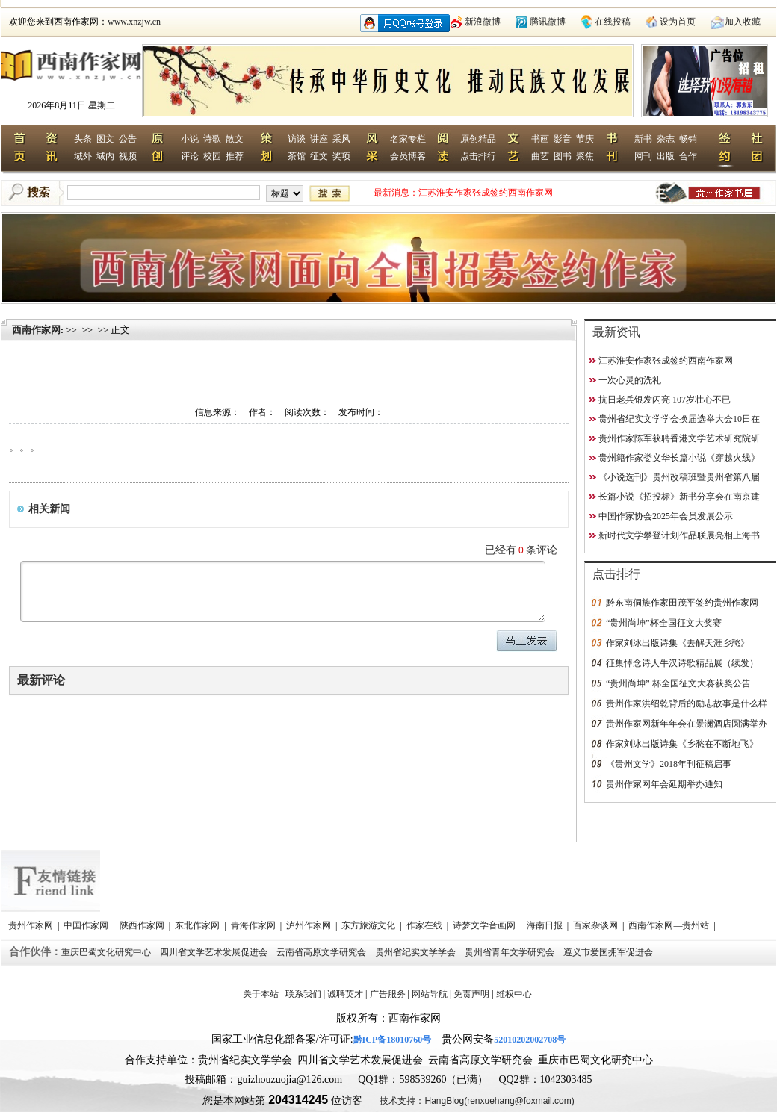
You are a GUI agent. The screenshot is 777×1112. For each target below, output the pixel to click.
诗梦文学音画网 (485, 925)
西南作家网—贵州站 (669, 925)
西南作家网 (36, 329)
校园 (212, 156)
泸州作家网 (309, 925)
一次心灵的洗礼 (629, 380)
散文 (235, 139)
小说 (190, 139)
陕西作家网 (143, 925)
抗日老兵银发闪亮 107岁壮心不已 (664, 399)
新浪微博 (483, 21)
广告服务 (388, 994)
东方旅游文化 (369, 925)
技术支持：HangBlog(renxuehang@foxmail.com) (477, 1101)
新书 (643, 139)
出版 (666, 156)
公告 (128, 139)
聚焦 (585, 156)
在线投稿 (613, 21)
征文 (319, 156)
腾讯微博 (548, 21)
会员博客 (408, 156)
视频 (128, 156)
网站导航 (430, 994)
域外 (83, 156)
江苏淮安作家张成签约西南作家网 (485, 192)
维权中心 (514, 994)
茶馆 (297, 156)
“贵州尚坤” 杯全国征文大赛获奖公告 (678, 683)
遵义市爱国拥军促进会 (609, 952)
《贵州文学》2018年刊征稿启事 (668, 764)
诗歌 (212, 139)
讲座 (319, 139)
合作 (688, 156)
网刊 (643, 156)
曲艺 (540, 156)
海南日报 (546, 925)
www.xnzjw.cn (134, 21)
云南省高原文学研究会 (322, 952)
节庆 (585, 139)
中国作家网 (87, 925)
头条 (83, 139)
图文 (105, 139)
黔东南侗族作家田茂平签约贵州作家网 (682, 602)
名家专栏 (408, 139)
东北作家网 (198, 925)
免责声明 (471, 994)
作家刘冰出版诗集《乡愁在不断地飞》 (682, 744)
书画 (540, 139)
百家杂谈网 (596, 925)
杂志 (666, 139)
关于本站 (261, 994)
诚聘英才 (345, 994)
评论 (190, 156)
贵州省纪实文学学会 (416, 952)
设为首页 (678, 21)
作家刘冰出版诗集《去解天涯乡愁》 (677, 643)
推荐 (235, 156)
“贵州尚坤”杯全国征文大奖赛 (664, 623)
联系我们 (303, 994)
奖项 (341, 156)
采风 (341, 139)
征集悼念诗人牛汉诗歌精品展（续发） (682, 663)
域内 (105, 156)
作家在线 (425, 925)
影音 (563, 139)
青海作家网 (254, 925)
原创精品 (478, 139)
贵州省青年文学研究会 (511, 952)
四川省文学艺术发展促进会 (215, 952)
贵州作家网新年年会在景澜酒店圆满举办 (686, 723)
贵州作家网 (31, 925)
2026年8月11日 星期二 (71, 105)
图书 (563, 156)
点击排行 (478, 156)
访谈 (297, 139)
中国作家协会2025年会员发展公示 (665, 516)
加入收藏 (743, 21)
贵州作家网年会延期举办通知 (664, 784)
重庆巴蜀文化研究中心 (107, 952)
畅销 (688, 139)
